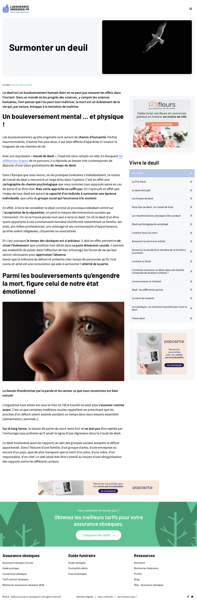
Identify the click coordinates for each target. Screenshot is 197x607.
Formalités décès (78, 568)
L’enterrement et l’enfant (146, 281)
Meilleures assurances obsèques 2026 (23, 585)
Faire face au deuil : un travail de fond (152, 207)
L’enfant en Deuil (141, 261)
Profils (138, 573)
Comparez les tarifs (96, 535)
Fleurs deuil (138, 318)
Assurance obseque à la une (17, 562)
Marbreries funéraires (146, 568)
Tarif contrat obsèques (15, 579)
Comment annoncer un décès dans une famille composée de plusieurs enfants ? (158, 271)
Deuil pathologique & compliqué (150, 224)
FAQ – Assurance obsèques (148, 585)
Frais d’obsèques (77, 573)
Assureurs (139, 562)
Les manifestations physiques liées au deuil (156, 215)
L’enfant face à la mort (145, 232)
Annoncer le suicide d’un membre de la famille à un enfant (159, 251)
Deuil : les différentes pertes (147, 289)
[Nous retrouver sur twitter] (192, 597)
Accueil (6, 84)
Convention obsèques (14, 573)
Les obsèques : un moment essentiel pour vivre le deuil (159, 308)
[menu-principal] (191, 9)
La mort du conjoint (143, 298)
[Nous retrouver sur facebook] (188, 597)
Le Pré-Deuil (139, 181)
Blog (137, 579)
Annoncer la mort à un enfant (148, 241)
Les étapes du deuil (142, 198)
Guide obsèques (77, 562)
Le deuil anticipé (141, 190)
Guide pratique (10, 568)
